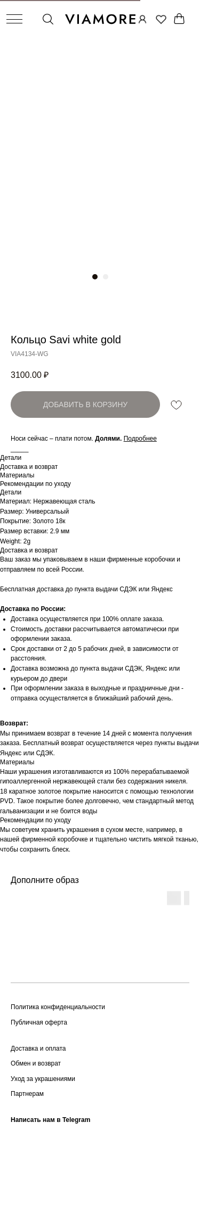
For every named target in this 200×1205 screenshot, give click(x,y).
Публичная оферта (39, 1022)
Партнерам (27, 1093)
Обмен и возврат (36, 1063)
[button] (140, 438)
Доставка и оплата (38, 1048)
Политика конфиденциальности (58, 1007)
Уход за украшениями (43, 1079)
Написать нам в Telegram (50, 1120)
